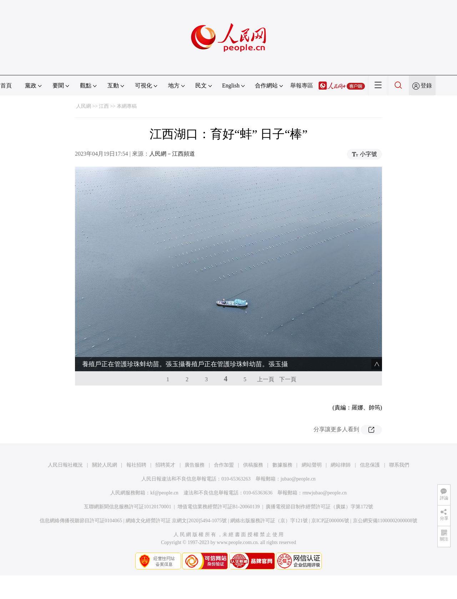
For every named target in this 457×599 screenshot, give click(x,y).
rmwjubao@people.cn (324, 492)
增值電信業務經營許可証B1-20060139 (218, 506)
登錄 (426, 85)
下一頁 (287, 379)
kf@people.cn (164, 492)
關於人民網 (104, 465)
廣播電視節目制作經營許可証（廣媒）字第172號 (319, 506)
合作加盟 (224, 465)
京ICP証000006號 (330, 520)
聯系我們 (399, 465)
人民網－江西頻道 (172, 154)
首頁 (6, 85)
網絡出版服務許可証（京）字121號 (269, 520)
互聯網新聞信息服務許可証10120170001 (127, 506)
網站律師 (341, 465)
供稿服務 (253, 465)
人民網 (83, 106)
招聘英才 (165, 465)
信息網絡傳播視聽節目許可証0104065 (81, 520)
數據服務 (282, 465)
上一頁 (265, 379)
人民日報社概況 (65, 465)
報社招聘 (136, 465)
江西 (104, 106)
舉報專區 (301, 85)
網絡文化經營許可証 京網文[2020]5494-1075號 (176, 520)
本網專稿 (127, 106)
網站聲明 (312, 465)
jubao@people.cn (298, 479)
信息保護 (370, 465)
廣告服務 (195, 465)
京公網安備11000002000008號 (385, 520)
